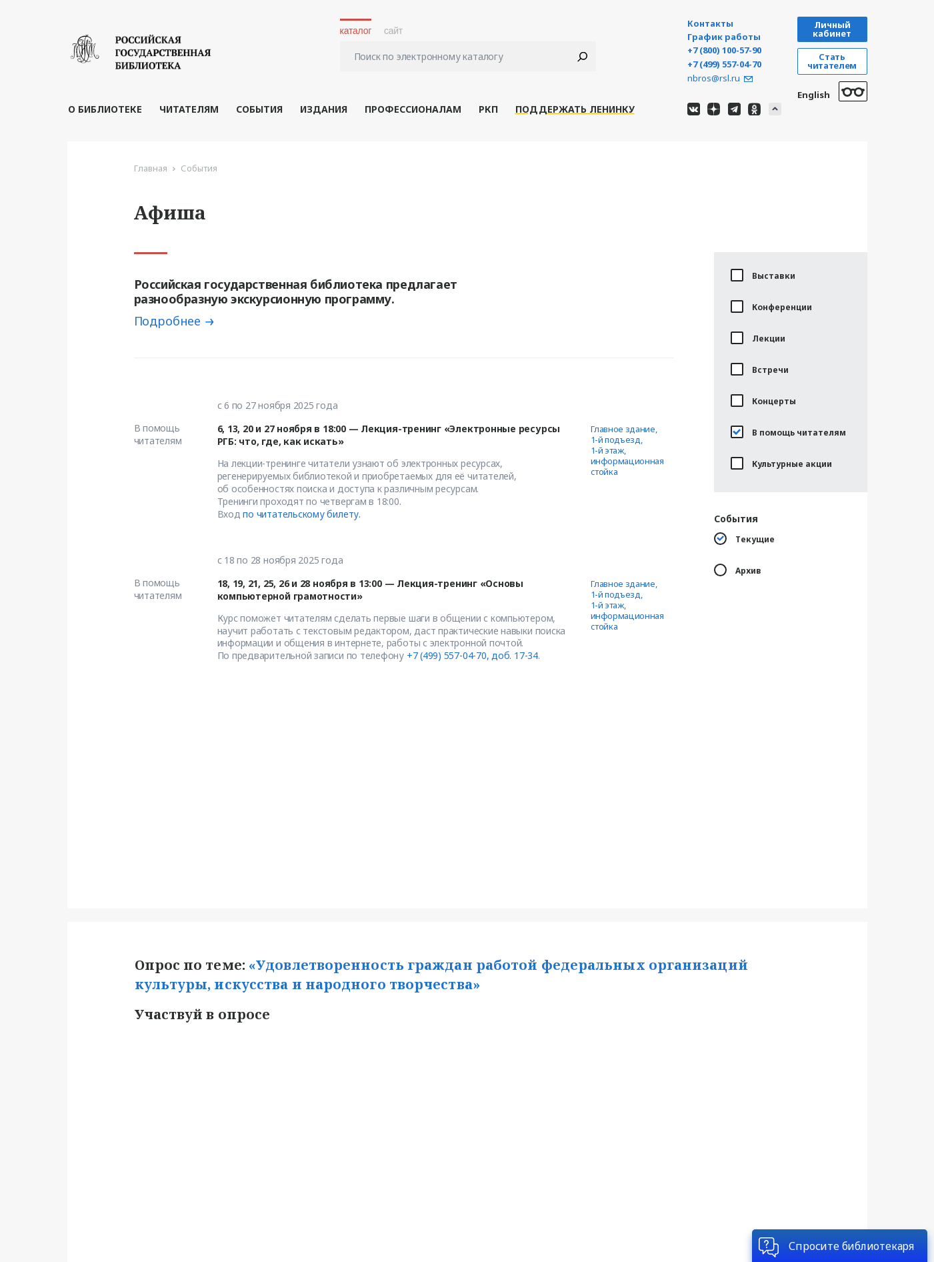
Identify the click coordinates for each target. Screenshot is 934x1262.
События (259, 109)
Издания (323, 109)
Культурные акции (781, 463)
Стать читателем (832, 61)
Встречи (760, 369)
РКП (488, 109)
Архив (737, 570)
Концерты (763, 400)
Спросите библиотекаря (851, 1246)
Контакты (710, 23)
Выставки (763, 275)
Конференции (771, 306)
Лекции (758, 338)
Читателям (189, 109)
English (813, 95)
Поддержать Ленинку (575, 109)
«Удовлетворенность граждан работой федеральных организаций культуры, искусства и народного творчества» (443, 974)
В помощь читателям (788, 432)
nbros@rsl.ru (713, 78)
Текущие (744, 538)
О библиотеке (105, 109)
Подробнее (167, 321)
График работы (724, 37)
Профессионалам (413, 109)
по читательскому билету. (301, 514)
